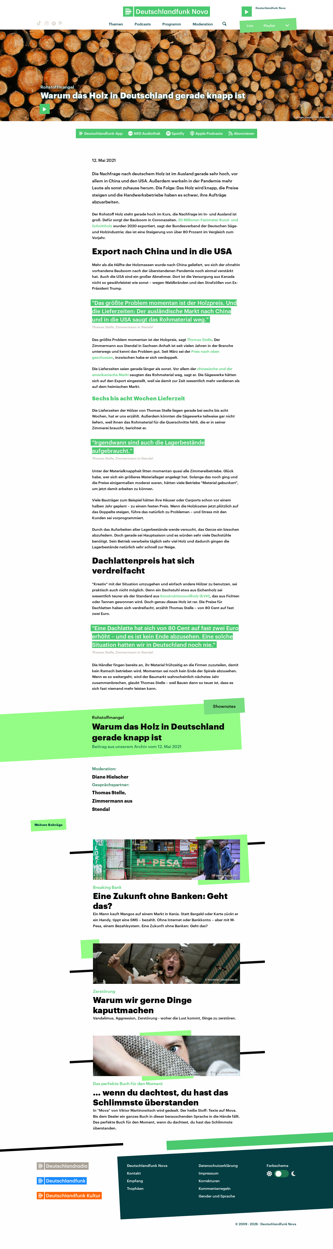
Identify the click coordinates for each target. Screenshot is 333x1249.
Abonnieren (241, 133)
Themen (116, 24)
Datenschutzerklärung (218, 1165)
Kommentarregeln (215, 1188)
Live (250, 26)
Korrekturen (209, 1180)
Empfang (135, 1180)
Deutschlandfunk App (101, 133)
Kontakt (134, 1173)
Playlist (269, 26)
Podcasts (143, 24)
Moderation (203, 24)
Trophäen (135, 1188)
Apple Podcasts (206, 133)
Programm (171, 24)
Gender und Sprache (217, 1196)
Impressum (209, 1173)
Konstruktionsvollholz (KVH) (185, 596)
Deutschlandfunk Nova (147, 1165)
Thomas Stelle (199, 339)
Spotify (175, 133)
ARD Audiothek (144, 133)
